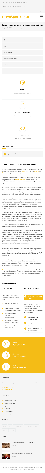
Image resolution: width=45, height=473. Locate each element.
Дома (22, 40)
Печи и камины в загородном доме (22, 453)
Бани (22, 46)
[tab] (33, 297)
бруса (4, 173)
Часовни (22, 71)
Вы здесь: (4, 28)
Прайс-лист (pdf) (12, 154)
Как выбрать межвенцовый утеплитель (23, 442)
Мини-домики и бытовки (22, 58)
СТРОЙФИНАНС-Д (15, 17)
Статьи (4, 436)
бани (23, 171)
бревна (36, 171)
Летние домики (22, 52)
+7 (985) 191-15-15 (7, 389)
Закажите (5, 270)
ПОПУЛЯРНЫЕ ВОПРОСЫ (32, 288)
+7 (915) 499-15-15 (9, 2)
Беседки (22, 65)
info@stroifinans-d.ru (19, 368)
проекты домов (20, 179)
